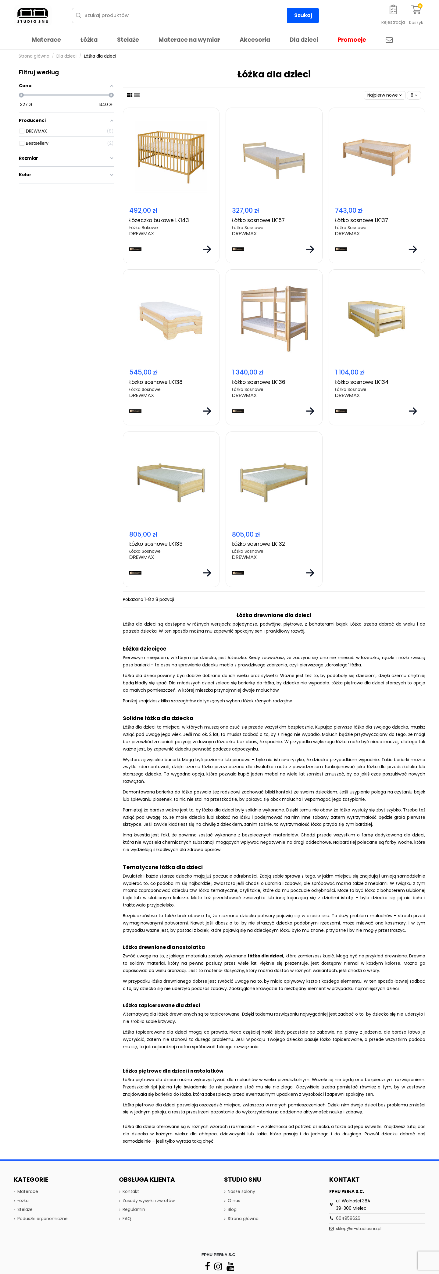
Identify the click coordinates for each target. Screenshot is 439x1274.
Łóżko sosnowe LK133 (156, 544)
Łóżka (23, 1201)
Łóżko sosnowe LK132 (258, 544)
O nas (234, 1201)
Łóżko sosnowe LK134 (362, 382)
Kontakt (131, 1191)
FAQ (127, 1218)
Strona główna (243, 1218)
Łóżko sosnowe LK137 (361, 220)
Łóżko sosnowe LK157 (258, 220)
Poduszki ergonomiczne (42, 1218)
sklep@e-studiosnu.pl (358, 1229)
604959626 (348, 1218)
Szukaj (303, 15)
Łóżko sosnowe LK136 (258, 382)
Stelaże (25, 1209)
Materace (27, 1191)
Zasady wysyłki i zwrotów (149, 1201)
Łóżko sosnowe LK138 (156, 382)
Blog (232, 1209)
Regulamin (134, 1209)
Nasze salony (241, 1191)
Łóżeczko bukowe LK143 (159, 220)
